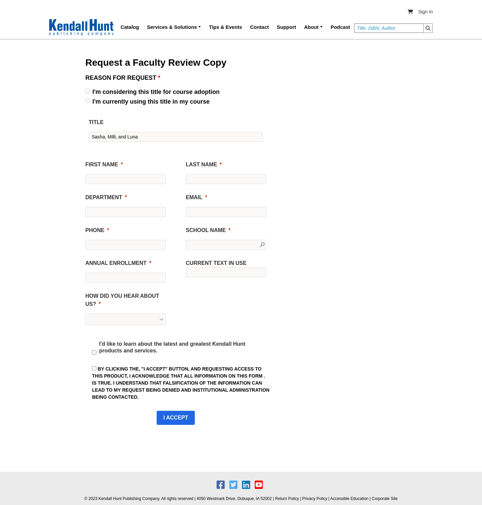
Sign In (425, 11)
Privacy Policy (314, 498)
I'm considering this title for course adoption (156, 92)
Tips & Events (225, 27)
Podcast (340, 27)
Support (286, 27)
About (311, 27)
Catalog (129, 27)
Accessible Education (349, 498)
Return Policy (287, 498)
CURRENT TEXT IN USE (216, 263)
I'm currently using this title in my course (151, 101)
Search (428, 28)
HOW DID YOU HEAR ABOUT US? (122, 300)
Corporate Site (385, 498)
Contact (259, 27)
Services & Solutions (172, 27)
